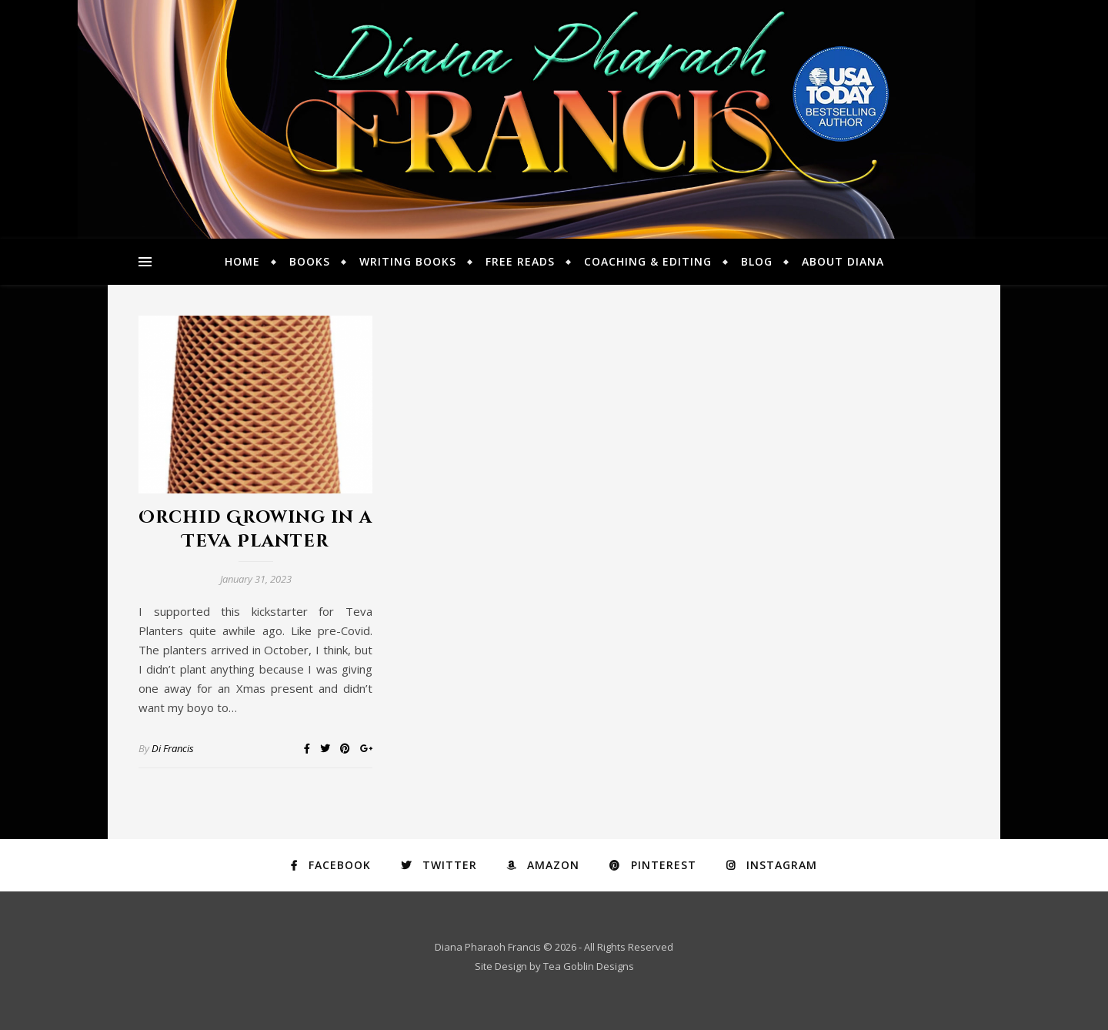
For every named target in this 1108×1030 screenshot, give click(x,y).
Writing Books (407, 261)
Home (242, 261)
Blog (757, 261)
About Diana (843, 261)
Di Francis (173, 748)
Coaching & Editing (648, 261)
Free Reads (520, 261)
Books (309, 261)
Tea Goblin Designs (588, 966)
